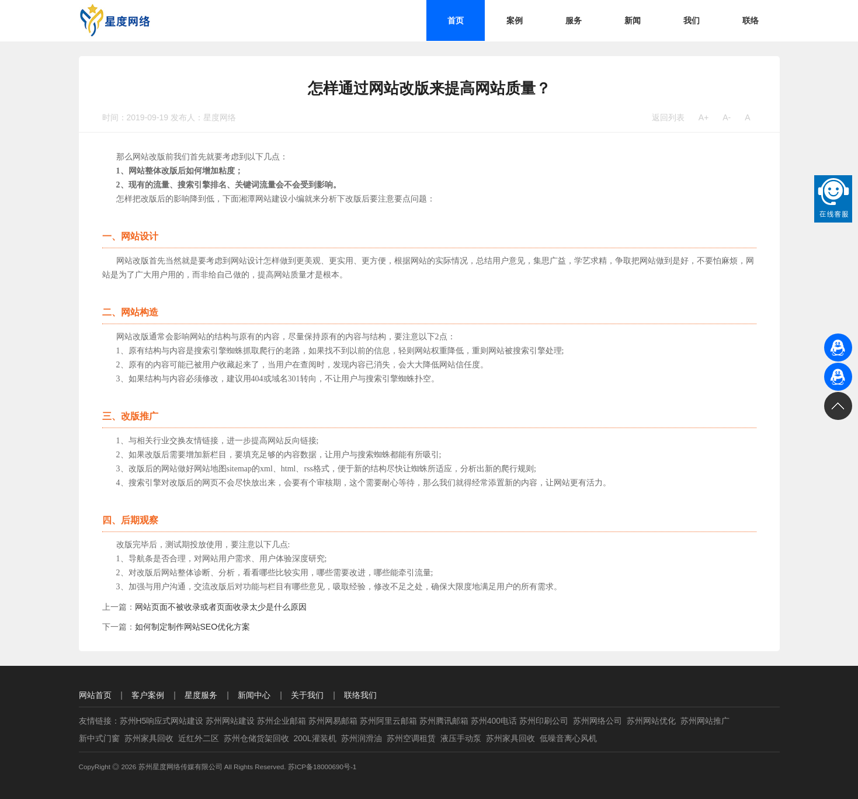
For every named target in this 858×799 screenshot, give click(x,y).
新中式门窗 (99, 738)
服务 (573, 20)
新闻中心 (254, 695)
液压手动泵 (460, 738)
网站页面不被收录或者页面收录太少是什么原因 (221, 607)
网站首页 (95, 695)
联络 (750, 20)
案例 (514, 20)
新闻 (632, 20)
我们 (691, 20)
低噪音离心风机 (568, 738)
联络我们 (360, 695)
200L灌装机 (315, 738)
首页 (455, 20)
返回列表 (668, 117)
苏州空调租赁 (411, 738)
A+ (704, 117)
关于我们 (307, 695)
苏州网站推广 (705, 720)
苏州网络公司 (597, 720)
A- (726, 117)
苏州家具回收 (148, 738)
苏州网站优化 (651, 720)
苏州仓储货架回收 (256, 738)
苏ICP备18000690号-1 (322, 766)
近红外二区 (198, 738)
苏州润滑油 (361, 738)
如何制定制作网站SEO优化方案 (193, 626)
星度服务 (201, 695)
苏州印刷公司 (543, 720)
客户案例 (147, 695)
